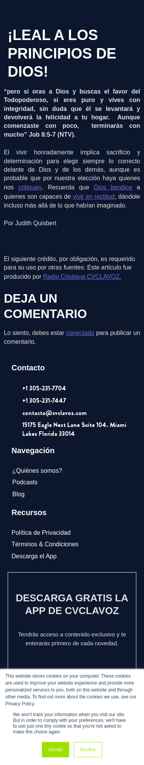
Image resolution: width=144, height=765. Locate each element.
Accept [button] (55, 749)
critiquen (29, 187)
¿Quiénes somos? (37, 470)
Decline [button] (88, 749)
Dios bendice (113, 187)
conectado (80, 333)
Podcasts (25, 482)
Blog (18, 494)
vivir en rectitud (94, 196)
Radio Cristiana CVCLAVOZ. (82, 276)
